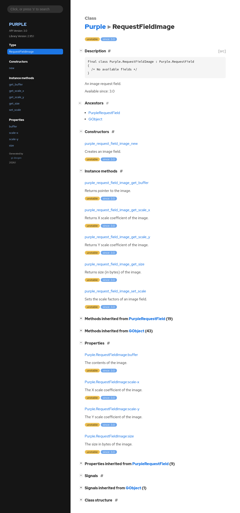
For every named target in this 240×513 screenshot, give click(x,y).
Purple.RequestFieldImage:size (109, 436)
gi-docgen (16, 157)
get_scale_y (16, 97)
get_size (14, 103)
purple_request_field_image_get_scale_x (117, 210)
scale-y (13, 139)
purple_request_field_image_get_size (115, 264)
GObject (95, 119)
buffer (13, 126)
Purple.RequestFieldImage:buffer (111, 354)
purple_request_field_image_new (111, 143)
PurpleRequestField (104, 113)
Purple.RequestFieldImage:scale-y (112, 409)
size (11, 145)
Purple (18, 24)
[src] (222, 51)
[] (82, 51)
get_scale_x (16, 91)
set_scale (15, 110)
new (11, 68)
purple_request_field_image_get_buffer (117, 182)
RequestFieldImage (21, 52)
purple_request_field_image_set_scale (115, 291)
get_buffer (16, 84)
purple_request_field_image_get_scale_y (117, 237)
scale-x (13, 133)
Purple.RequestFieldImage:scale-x (112, 382)
